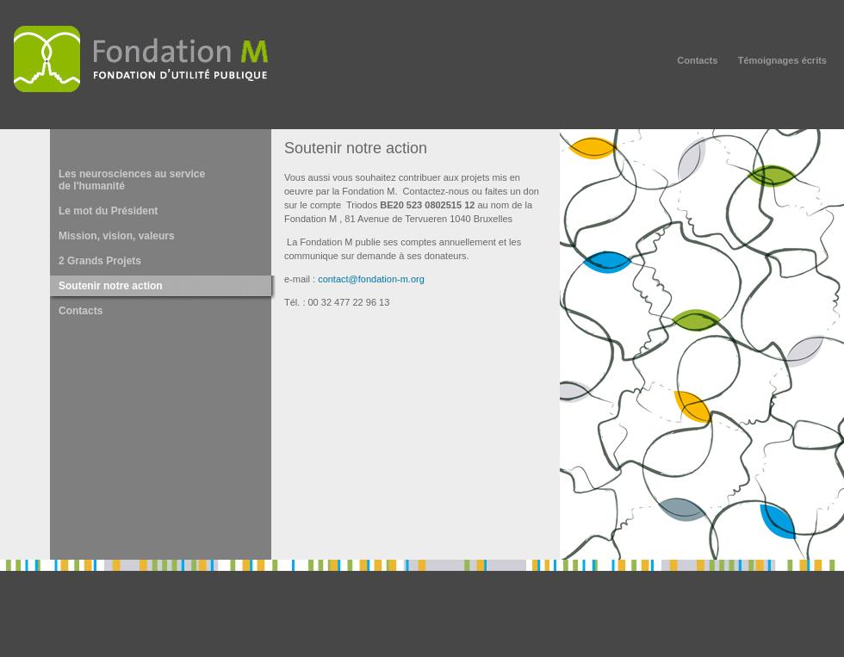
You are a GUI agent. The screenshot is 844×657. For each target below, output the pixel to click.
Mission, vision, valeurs (117, 236)
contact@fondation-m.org (371, 279)
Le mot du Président (108, 211)
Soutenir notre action (111, 286)
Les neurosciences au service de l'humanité (132, 180)
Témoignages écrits (782, 60)
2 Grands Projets (100, 261)
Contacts (697, 60)
